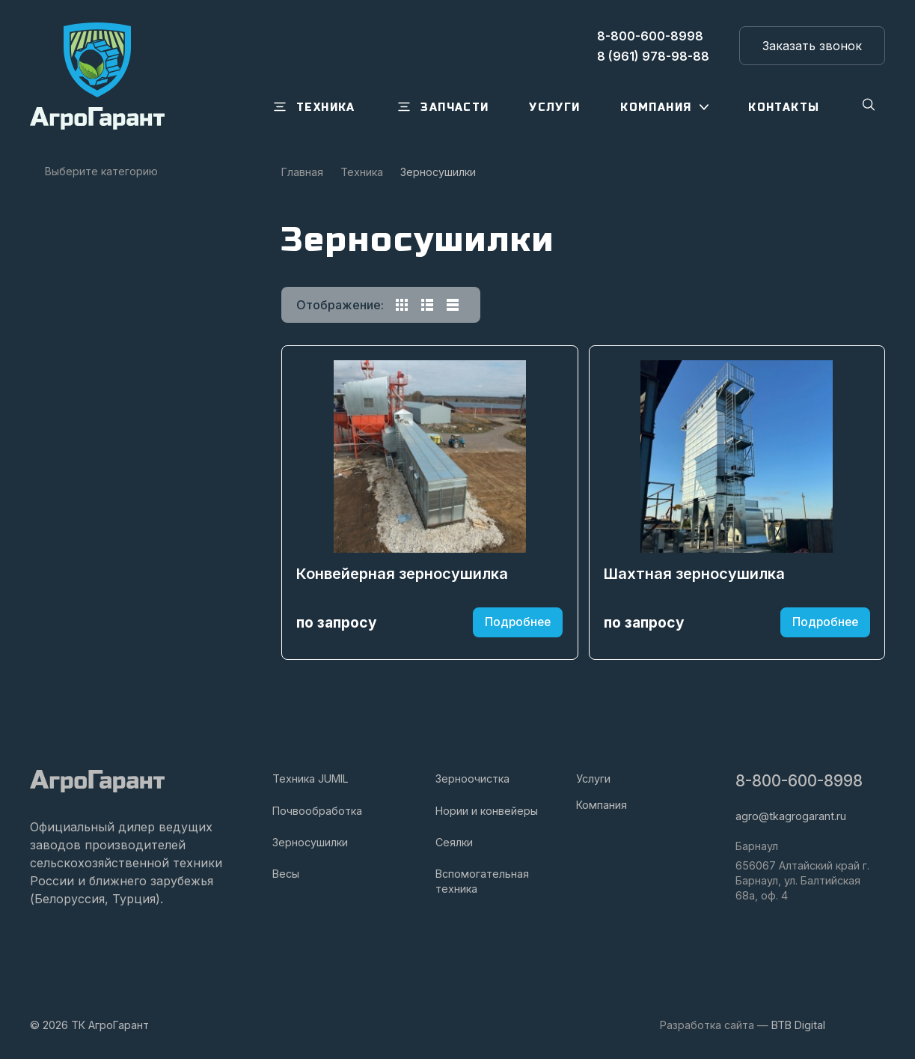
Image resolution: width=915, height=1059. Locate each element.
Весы (285, 873)
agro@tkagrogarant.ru (790, 816)
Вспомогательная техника (482, 881)
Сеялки (454, 842)
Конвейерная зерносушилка (403, 580)
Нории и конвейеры (486, 810)
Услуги (593, 779)
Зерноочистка (472, 779)
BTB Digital (798, 1025)
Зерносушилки (310, 842)
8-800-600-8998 (799, 781)
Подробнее (517, 627)
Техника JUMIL (310, 779)
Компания (601, 804)
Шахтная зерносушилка (695, 580)
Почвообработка (317, 810)
